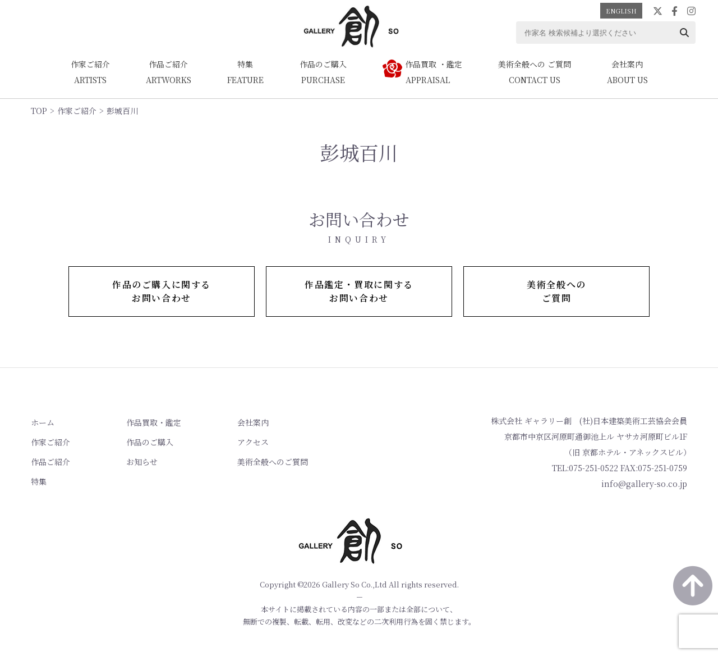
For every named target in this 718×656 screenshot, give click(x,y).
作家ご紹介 (76, 110)
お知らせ (142, 461)
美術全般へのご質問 (272, 461)
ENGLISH (621, 10)
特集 (39, 481)
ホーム (42, 422)
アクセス (253, 442)
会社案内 (253, 422)
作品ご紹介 (50, 461)
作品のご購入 (149, 442)
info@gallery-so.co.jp (644, 483)
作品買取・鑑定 (153, 422)
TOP (39, 110)
